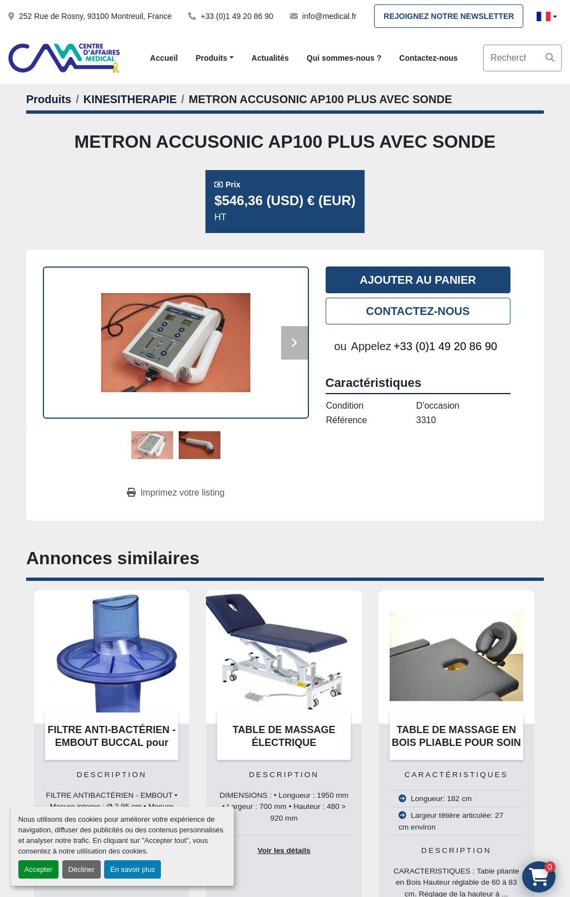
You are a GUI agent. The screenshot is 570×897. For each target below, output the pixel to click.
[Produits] (48, 99)
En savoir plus (132, 869)
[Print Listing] (175, 493)
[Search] (522, 58)
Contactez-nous (428, 58)
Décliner (81, 869)
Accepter (38, 869)
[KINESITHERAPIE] (130, 99)
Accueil (164, 58)
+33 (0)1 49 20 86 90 (236, 16)
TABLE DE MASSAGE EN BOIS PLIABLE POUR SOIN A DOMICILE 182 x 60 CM (456, 742)
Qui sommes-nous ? (344, 58)
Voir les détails (284, 850)
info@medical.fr (329, 16)
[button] (214, 58)
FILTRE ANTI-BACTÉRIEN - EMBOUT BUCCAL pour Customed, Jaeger (112, 742)
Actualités (270, 58)
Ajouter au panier (418, 280)
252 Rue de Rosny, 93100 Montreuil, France (95, 16)
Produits (211, 58)
